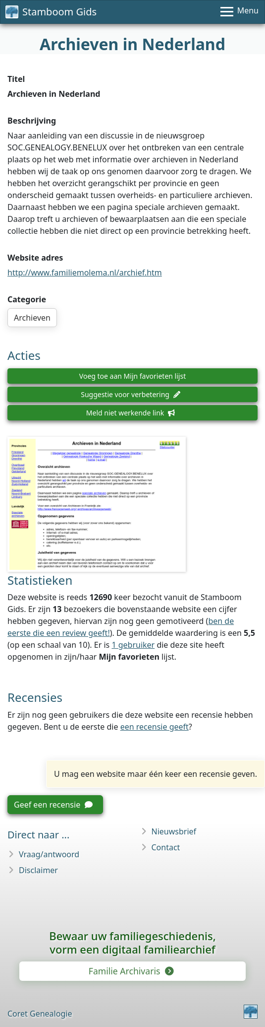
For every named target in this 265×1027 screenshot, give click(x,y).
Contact (166, 847)
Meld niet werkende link (130, 412)
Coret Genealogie (39, 1013)
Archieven (32, 317)
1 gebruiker (133, 644)
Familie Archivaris (130, 971)
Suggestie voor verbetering (130, 394)
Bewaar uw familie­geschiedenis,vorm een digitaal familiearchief (132, 942)
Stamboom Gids (51, 11)
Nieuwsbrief (174, 831)
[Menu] (239, 11)
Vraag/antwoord (49, 854)
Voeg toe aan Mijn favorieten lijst (132, 376)
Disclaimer (38, 870)
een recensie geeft (154, 726)
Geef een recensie (53, 804)
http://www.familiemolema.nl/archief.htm (84, 272)
